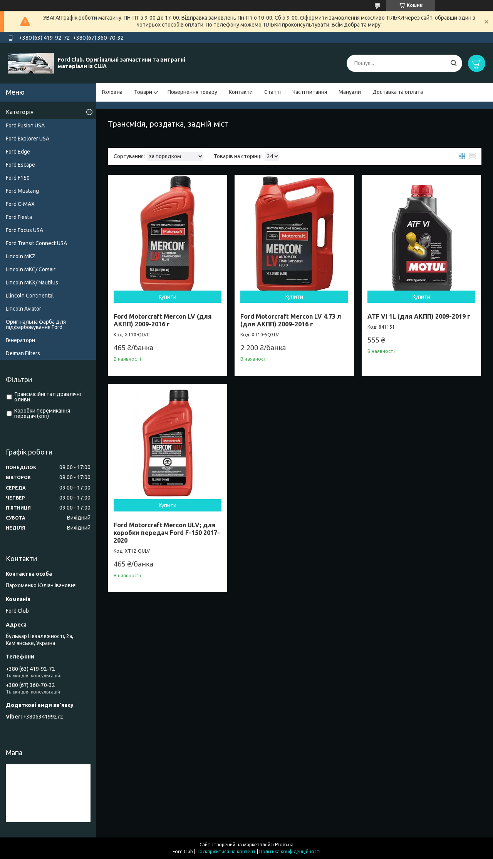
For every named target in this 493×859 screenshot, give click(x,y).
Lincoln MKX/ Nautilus (32, 282)
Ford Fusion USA (25, 125)
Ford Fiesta (19, 217)
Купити (167, 297)
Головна (112, 92)
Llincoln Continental (30, 295)
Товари (143, 92)
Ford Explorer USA (27, 138)
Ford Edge (18, 152)
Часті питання (309, 92)
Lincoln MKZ (20, 256)
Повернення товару (192, 92)
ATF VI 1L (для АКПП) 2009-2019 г (418, 316)
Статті (272, 92)
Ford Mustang (22, 191)
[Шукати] (453, 63)
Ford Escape (20, 165)
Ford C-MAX (20, 204)
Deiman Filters (23, 353)
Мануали (350, 92)
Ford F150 (18, 178)
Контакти (241, 92)
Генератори (20, 340)
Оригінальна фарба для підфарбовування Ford (36, 324)
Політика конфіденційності (289, 851)
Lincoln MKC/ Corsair (30, 269)
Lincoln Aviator (23, 309)
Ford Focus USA (24, 230)
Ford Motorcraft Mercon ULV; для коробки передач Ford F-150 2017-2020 (167, 532)
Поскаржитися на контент (226, 851)
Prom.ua (284, 844)
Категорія (20, 112)
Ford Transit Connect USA (36, 243)
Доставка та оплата (397, 92)
